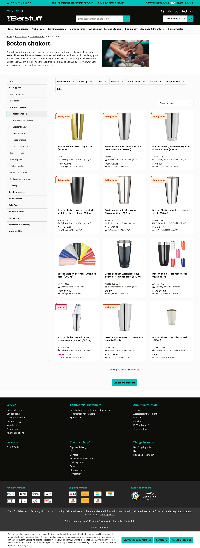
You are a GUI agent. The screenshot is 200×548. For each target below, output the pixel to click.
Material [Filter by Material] (117, 81)
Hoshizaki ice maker (143, 454)
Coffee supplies (17, 166)
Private (184, 2)
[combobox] (99, 18)
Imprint (137, 421)
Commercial (157, 2)
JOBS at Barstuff (141, 425)
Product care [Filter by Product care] (136, 81)
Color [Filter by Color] (102, 81)
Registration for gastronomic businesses (91, 409)
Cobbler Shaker (20, 127)
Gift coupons (13, 413)
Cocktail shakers (18, 107)
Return (73, 466)
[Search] (126, 18)
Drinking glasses (16, 192)
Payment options (15, 432)
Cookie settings (141, 429)
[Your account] (176, 11)
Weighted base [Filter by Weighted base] (175, 81)
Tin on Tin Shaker (20, 146)
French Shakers (20, 133)
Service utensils (16, 211)
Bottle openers (17, 159)
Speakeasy (14, 218)
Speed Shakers (19, 140)
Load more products (124, 382)
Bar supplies (15, 87)
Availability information (82, 458)
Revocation (75, 473)
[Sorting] (175, 103)
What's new (14, 205)
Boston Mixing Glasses (23, 120)
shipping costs (107, 514)
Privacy (137, 417)
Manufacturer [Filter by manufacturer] (66, 81)
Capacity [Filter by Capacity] (85, 81)
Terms (136, 409)
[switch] (172, 3)
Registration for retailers (82, 413)
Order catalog (14, 421)
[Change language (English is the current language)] (11, 11)
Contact (74, 454)
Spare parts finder (16, 417)
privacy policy (26, 545)
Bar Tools (14, 100)
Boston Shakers (20, 113)
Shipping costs (77, 470)
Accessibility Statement (145, 413)
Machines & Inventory (19, 224)
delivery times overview (180, 511)
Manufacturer (15, 198)
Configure (161, 539)
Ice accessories (17, 153)
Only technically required (137, 539)
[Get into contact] (162, 11)
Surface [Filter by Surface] (155, 81)
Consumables (15, 231)
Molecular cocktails (19, 172)
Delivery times (77, 462)
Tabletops (14, 185)
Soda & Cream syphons (20, 179)
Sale (11, 81)
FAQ (72, 451)
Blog (135, 451)
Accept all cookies (181, 539)
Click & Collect (14, 447)
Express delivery (78, 447)
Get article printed (16, 409)
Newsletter (12, 425)
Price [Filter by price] (61, 89)
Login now (187, 11)
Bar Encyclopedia (142, 447)
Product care (13, 429)
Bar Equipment (17, 94)
